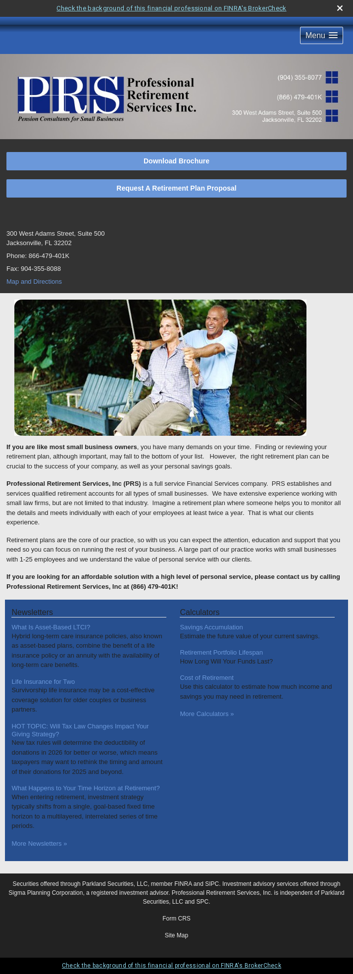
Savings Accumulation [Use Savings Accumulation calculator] (211, 627)
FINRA (183, 883)
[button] (321, 35)
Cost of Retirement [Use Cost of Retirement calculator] (206, 677)
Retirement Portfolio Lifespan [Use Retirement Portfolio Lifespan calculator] (221, 652)
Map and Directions (34, 281)
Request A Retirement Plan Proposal (176, 188)
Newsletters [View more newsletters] (32, 612)
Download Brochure (176, 161)
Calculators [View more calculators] (199, 612)
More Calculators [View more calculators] (207, 714)
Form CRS (176, 918)
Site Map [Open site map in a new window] (176, 935)
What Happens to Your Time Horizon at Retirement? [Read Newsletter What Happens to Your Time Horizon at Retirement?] (85, 788)
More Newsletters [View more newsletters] (39, 843)
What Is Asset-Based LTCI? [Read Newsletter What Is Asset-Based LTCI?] (50, 627)
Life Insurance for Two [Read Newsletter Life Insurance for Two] (43, 681)
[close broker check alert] (340, 8)
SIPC (212, 883)
